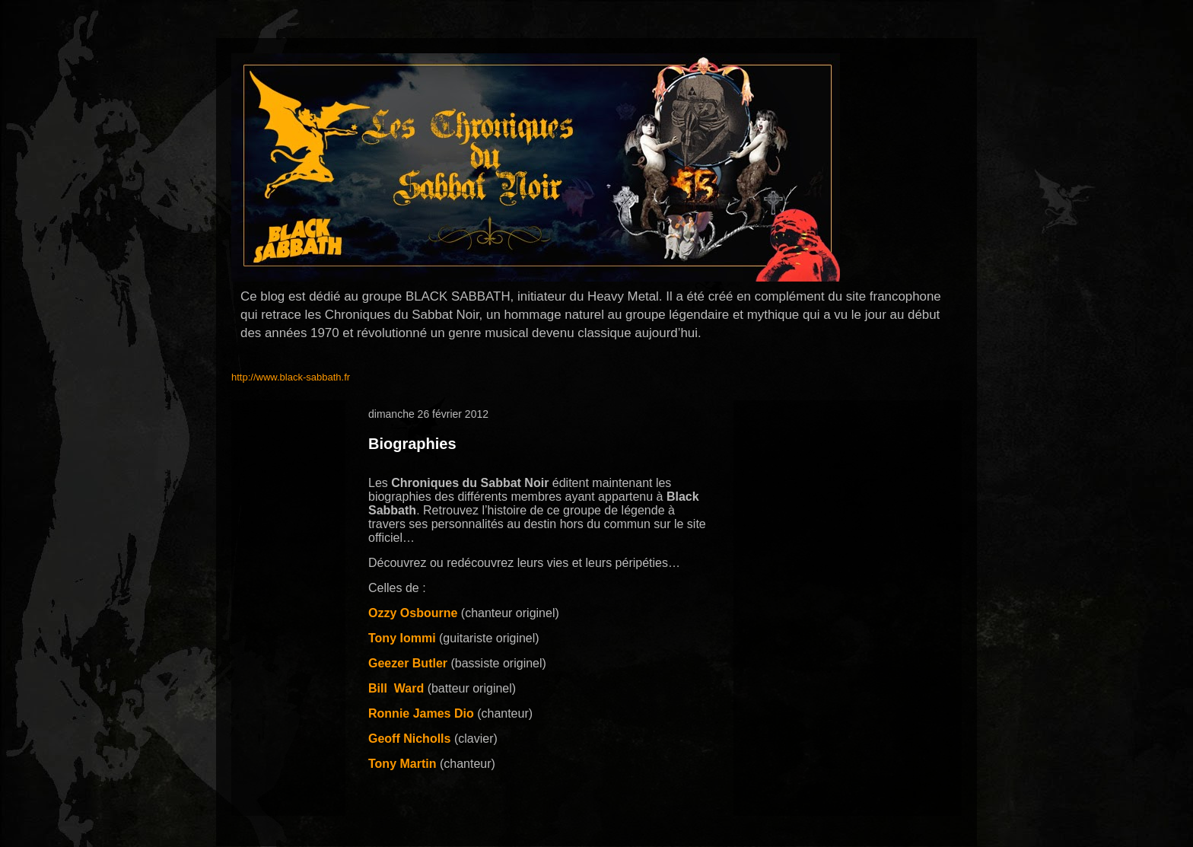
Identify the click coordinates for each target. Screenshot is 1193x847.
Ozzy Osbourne (412, 613)
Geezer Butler (407, 663)
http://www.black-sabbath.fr (290, 377)
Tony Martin (402, 763)
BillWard (396, 688)
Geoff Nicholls (409, 738)
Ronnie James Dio (421, 713)
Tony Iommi (402, 638)
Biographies (412, 443)
